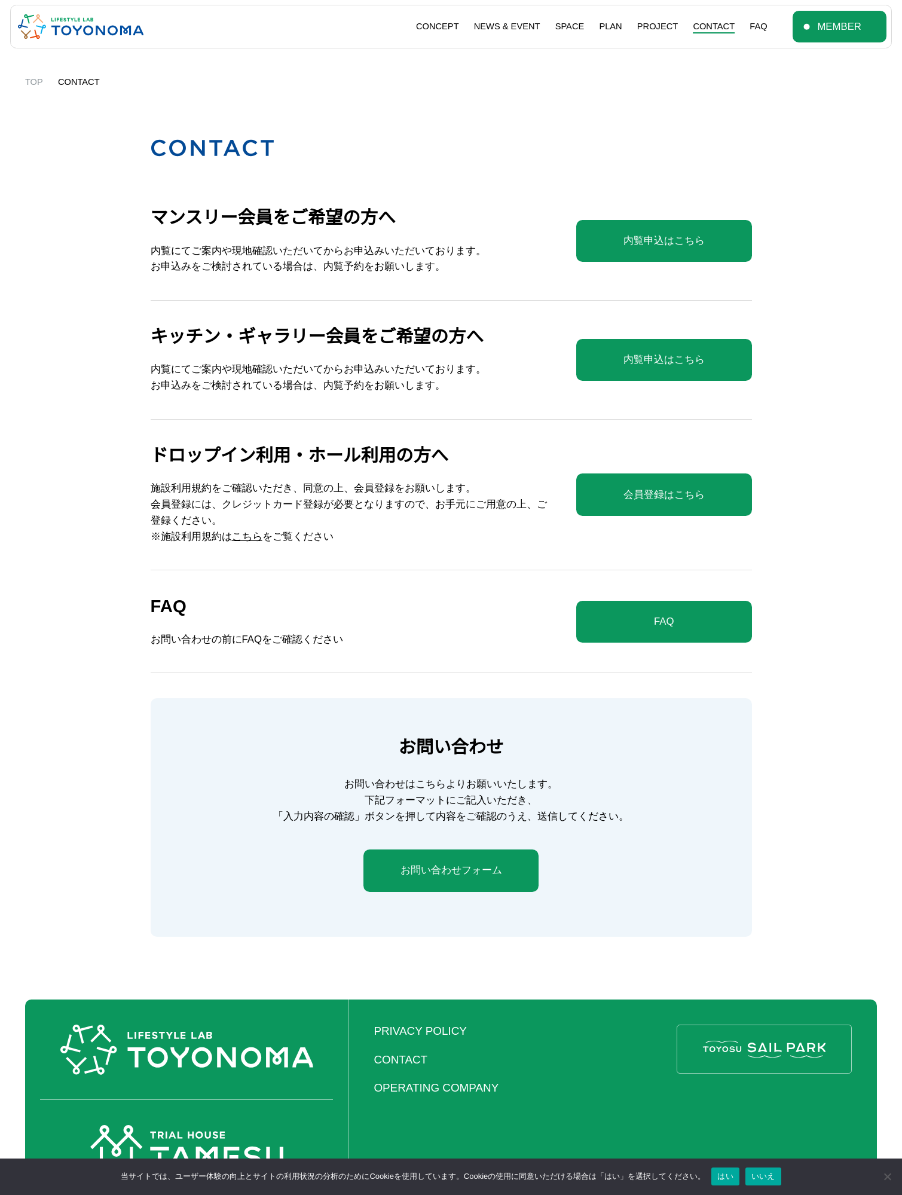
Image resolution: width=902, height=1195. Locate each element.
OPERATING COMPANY (436, 1087)
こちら (247, 536)
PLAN (610, 26)
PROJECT (657, 26)
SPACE (570, 26)
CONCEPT (437, 26)
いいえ (763, 1176)
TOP (34, 82)
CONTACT (714, 26)
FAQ (758, 26)
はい (725, 1176)
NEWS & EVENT (507, 26)
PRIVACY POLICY (420, 1031)
